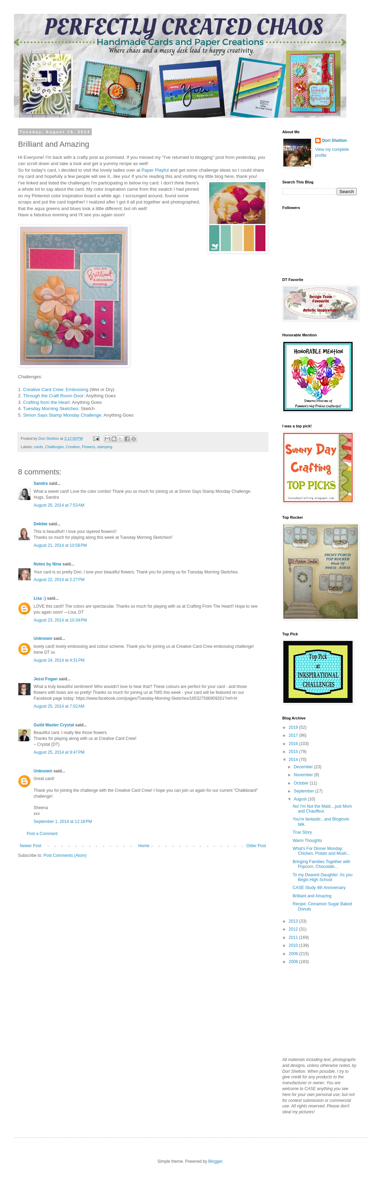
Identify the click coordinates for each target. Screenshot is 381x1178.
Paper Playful (154, 170)
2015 (294, 751)
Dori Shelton (334, 140)
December (304, 766)
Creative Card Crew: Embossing (55, 389)
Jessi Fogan (45, 679)
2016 (294, 743)
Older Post (256, 845)
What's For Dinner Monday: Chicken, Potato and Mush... (321, 851)
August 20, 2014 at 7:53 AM (59, 505)
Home (143, 845)
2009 (294, 953)
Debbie (40, 524)
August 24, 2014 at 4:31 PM (59, 660)
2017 (294, 735)
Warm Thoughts (307, 840)
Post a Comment (42, 833)
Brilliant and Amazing (312, 896)
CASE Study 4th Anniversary (319, 887)
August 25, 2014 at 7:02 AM (59, 706)
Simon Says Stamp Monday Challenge (62, 415)
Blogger (215, 1161)
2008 (294, 961)
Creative (73, 447)
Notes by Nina (47, 564)
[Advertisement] (317, 1010)
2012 (294, 929)
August (301, 799)
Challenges (54, 447)
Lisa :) (40, 598)
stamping (104, 447)
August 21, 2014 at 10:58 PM (60, 545)
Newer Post (30, 845)
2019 (294, 727)
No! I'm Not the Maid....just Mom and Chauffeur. (322, 809)
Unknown (43, 638)
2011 (294, 937)
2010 (294, 945)
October (302, 783)
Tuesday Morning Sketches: (51, 408)
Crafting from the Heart (46, 402)
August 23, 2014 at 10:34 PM (60, 620)
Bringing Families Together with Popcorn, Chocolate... (322, 864)
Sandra (41, 483)
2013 (294, 921)
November (304, 774)
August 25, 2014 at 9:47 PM (59, 752)
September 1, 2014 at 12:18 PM (63, 821)
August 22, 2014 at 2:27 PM (59, 579)
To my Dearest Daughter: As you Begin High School (323, 877)
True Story (302, 832)
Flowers (88, 447)
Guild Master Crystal (54, 725)
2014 (294, 759)
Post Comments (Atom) (65, 855)
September (304, 791)
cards (38, 447)
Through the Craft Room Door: (54, 395)
